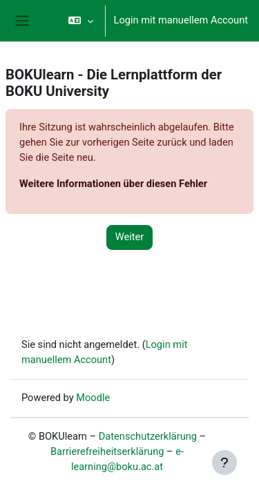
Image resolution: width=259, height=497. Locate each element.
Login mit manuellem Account (181, 20)
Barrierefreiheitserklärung (107, 451)
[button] (80, 20)
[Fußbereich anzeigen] (224, 462)
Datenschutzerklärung (148, 436)
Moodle (93, 397)
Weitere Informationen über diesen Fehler (113, 183)
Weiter (129, 237)
